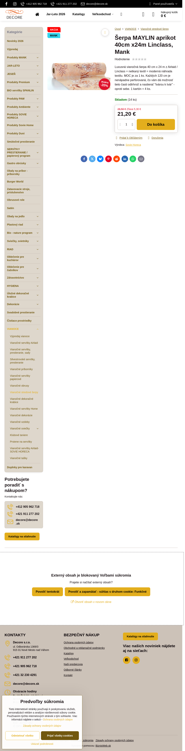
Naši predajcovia (73, 664)
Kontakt (68, 675)
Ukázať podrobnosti (42, 743)
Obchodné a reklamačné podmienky (84, 647)
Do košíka (156, 124)
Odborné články (73, 669)
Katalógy (69, 653)
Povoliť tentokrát (47, 591)
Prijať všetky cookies (60, 735)
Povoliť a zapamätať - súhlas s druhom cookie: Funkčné (107, 591)
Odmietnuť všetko (22, 735)
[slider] (139, 59)
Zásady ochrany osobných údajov (115, 740)
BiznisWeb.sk (103, 745)
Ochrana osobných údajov (79, 642)
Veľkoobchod (71, 658)
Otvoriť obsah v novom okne (91, 601)
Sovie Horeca (133, 144)
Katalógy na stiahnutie (22, 536)
